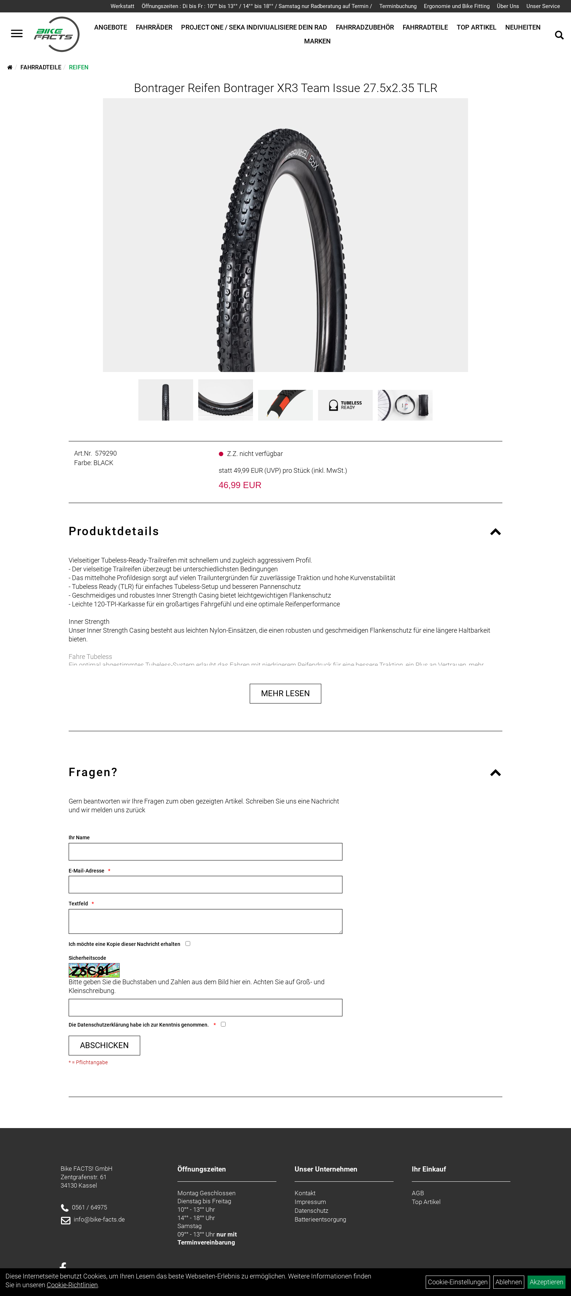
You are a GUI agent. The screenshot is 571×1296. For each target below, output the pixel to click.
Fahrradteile (425, 27)
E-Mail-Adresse (86, 871)
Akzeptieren (546, 1282)
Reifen (78, 67)
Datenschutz (311, 1210)
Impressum (310, 1201)
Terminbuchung (398, 6)
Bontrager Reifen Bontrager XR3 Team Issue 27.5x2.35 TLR (285, 88)
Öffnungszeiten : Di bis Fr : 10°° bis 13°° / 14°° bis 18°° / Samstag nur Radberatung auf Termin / (257, 6)
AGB (418, 1193)
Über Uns (508, 6)
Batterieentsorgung (320, 1219)
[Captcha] (205, 1007)
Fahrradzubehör (365, 27)
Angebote (110, 27)
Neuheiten (523, 27)
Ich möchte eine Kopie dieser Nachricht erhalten (124, 944)
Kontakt (305, 1193)
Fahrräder (154, 27)
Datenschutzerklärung (103, 1025)
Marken (317, 41)
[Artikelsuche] (559, 36)
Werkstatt (122, 6)
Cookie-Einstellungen (458, 1282)
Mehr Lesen (285, 693)
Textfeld (78, 903)
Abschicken (104, 1045)
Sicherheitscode (87, 958)
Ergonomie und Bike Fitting (457, 6)
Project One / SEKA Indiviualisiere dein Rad (254, 27)
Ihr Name (79, 837)
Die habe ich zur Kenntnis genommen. (139, 1025)
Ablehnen (508, 1282)
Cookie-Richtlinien (72, 1285)
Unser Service (543, 6)
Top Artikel (477, 27)
